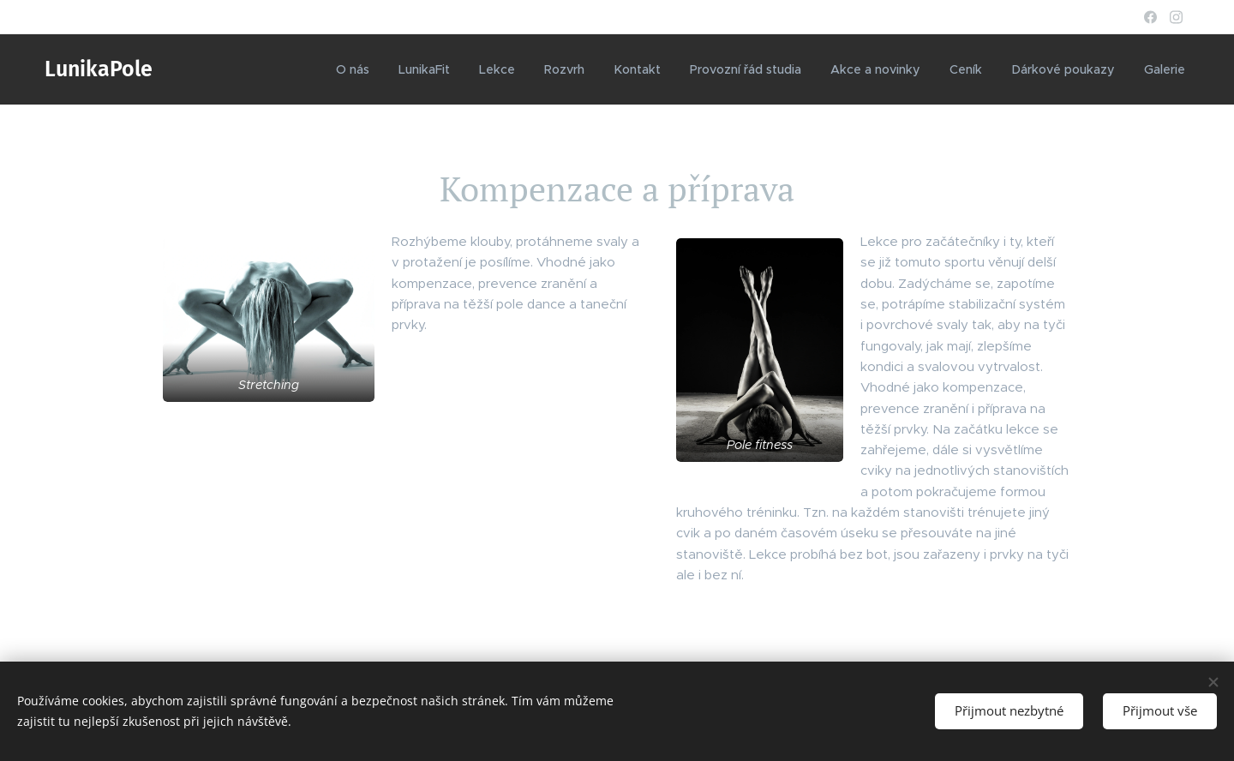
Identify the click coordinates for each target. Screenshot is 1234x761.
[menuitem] (363, 69)
